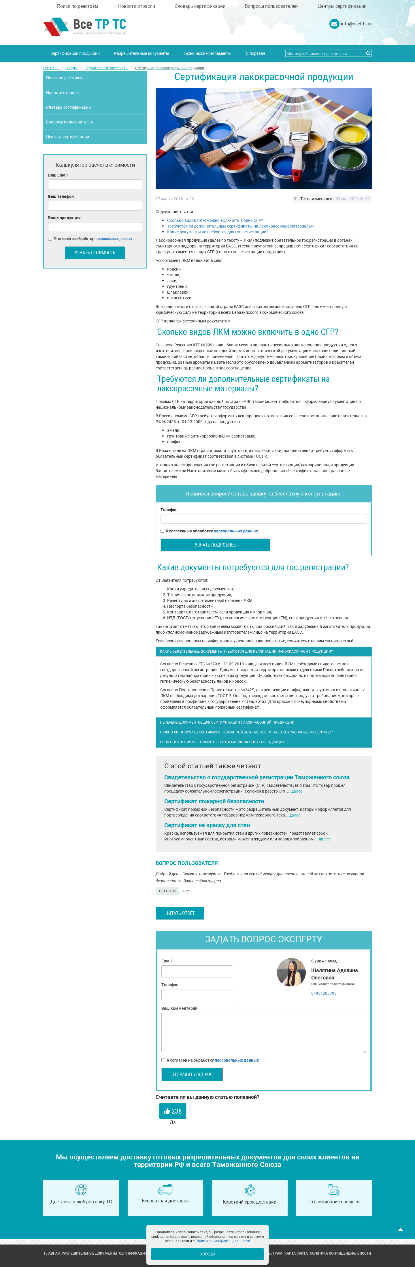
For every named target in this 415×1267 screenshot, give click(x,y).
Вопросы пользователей (271, 6)
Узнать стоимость (95, 252)
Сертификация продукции (75, 53)
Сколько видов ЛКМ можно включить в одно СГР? (215, 220)
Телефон (169, 509)
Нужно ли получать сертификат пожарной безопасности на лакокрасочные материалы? (246, 732)
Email (166, 961)
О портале (255, 53)
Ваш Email (58, 175)
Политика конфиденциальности (340, 1253)
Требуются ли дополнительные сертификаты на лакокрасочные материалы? (240, 226)
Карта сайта (296, 1253)
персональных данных (236, 531)
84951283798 (324, 993)
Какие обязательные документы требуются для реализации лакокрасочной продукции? (246, 651)
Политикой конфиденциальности (222, 1240)
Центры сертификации (342, 6)
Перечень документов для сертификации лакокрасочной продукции (227, 722)
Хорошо (207, 1254)
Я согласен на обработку (209, 531)
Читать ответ (180, 913)
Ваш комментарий (179, 1008)
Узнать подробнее (215, 545)
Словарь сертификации (200, 6)
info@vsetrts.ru (356, 23)
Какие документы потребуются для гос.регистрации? (217, 231)
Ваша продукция (64, 217)
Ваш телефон (61, 196)
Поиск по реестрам (77, 6)
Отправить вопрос (192, 1074)
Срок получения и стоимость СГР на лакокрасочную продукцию (223, 741)
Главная (52, 1253)
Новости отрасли (136, 6)
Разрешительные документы (141, 53)
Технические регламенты (207, 53)
